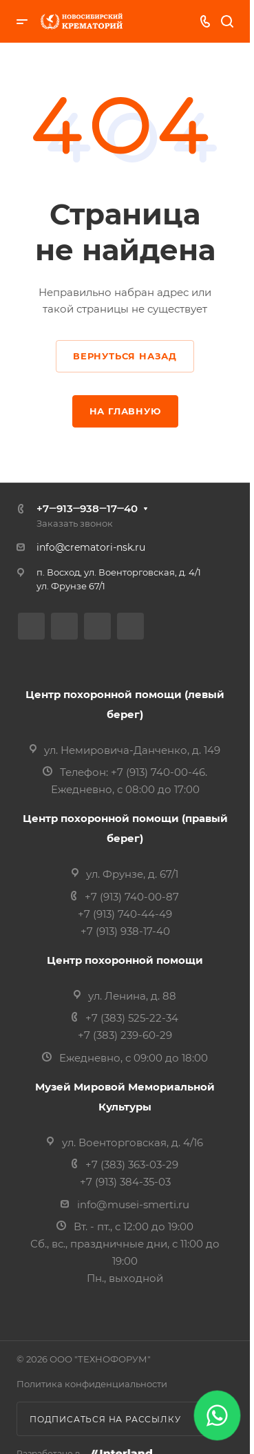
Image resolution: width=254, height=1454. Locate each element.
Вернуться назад (125, 355)
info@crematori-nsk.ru (90, 547)
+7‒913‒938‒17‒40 (87, 508)
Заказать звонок (74, 523)
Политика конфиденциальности (92, 1383)
